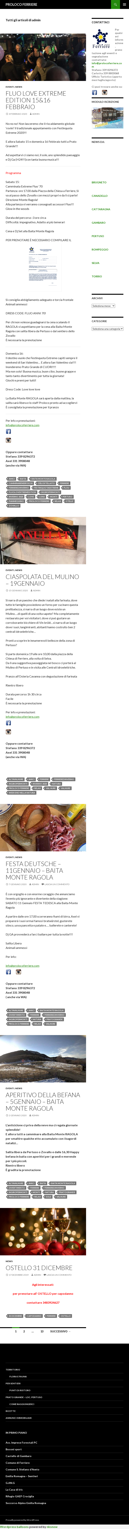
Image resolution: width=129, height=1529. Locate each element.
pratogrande (54, 1019)
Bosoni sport (14, 1449)
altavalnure (16, 779)
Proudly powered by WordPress (22, 1520)
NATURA (56, 784)
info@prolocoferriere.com (22, 425)
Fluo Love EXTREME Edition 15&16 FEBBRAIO (36, 100)
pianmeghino (16, 501)
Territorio (13, 1369)
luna (42, 496)
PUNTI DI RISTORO (19, 1390)
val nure (51, 788)
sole (48, 1196)
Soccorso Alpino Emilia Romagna (26, 1503)
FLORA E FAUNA (18, 1376)
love (31, 496)
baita (23, 479)
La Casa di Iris (14, 1489)
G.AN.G (10, 1482)
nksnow (52, 1526)
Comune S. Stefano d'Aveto (22, 1469)
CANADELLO (100, 195)
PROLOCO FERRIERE (21, 4)
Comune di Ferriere (18, 1462)
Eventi (10, 86)
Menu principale (124, 4)
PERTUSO (98, 236)
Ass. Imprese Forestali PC (21, 1442)
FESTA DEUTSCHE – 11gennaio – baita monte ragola (34, 870)
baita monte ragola (43, 479)
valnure (65, 788)
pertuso (67, 496)
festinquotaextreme (46, 487)
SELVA (95, 263)
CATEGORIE (99, 321)
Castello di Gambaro (19, 1456)
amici (12, 479)
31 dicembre (15, 1316)
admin (36, 113)
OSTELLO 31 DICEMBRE (39, 1267)
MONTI (53, 496)
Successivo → (60, 1331)
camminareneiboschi (21, 483)
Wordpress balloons (14, 1526)
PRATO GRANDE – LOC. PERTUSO (24, 1397)
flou (66, 487)
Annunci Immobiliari (19, 1418)
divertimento (17, 1015)
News (18, 86)
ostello (66, 1316)
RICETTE (11, 1411)
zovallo (14, 505)
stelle (69, 501)
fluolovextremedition (22, 492)
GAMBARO (99, 222)
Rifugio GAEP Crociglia (20, 1496)
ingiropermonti (50, 492)
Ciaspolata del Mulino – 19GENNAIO (42, 580)
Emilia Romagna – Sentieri (22, 1476)
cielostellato (46, 483)
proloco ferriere (39, 501)
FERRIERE (64, 483)
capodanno (34, 1316)
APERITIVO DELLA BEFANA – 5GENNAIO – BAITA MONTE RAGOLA (43, 1101)
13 (42, 1331)
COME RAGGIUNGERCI (21, 1404)
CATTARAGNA (101, 209)
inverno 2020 (16, 496)
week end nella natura (22, 792)
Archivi (97, 298)
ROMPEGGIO (100, 249)
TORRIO (97, 276)
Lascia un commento (57, 884)
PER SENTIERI (13, 1383)
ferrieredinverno (19, 487)
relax (58, 501)
